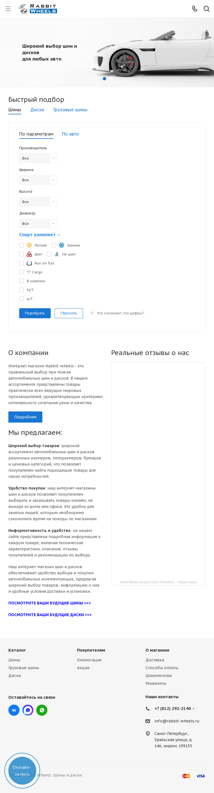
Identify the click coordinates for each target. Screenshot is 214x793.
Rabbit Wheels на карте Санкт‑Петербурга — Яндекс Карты (158, 582)
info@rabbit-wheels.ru (177, 721)
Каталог (17, 650)
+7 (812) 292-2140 (172, 708)
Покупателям (91, 650)
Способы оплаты (161, 667)
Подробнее (25, 417)
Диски (14, 675)
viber (41, 710)
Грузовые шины (23, 667)
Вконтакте (14, 710)
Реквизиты (155, 683)
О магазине (157, 650)
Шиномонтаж (158, 675)
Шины (14, 659)
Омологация (89, 659)
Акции (83, 667)
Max (27, 710)
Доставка (154, 659)
